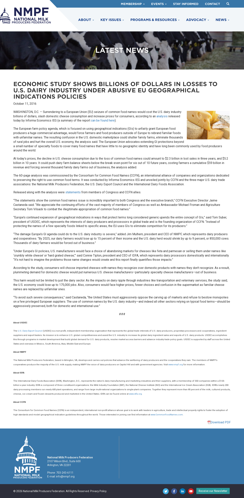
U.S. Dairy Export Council (30, 331)
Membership (133, 4)
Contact (212, 4)
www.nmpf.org (175, 364)
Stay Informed (185, 4)
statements (73, 192)
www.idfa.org (135, 394)
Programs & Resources (155, 20)
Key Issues (112, 20)
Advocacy (197, 20)
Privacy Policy (98, 491)
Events (159, 4)
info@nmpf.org (65, 476)
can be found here (103, 120)
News (222, 20)
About (86, 20)
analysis (162, 116)
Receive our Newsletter (213, 490)
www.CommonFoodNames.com (167, 414)
